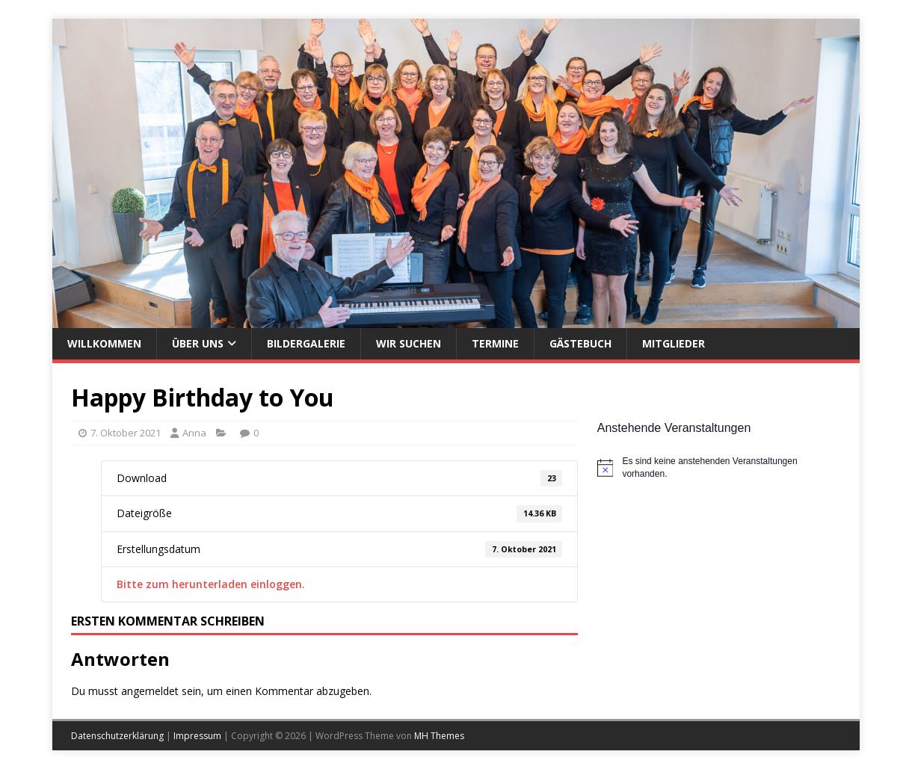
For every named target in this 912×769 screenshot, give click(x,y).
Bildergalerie (306, 343)
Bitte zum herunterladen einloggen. (211, 584)
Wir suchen (408, 343)
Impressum (197, 735)
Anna (194, 432)
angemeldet (150, 691)
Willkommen (104, 343)
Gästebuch (580, 343)
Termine (495, 343)
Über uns (198, 343)
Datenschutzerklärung (117, 735)
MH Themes (439, 735)
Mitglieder (673, 343)
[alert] (719, 467)
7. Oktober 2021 (125, 432)
